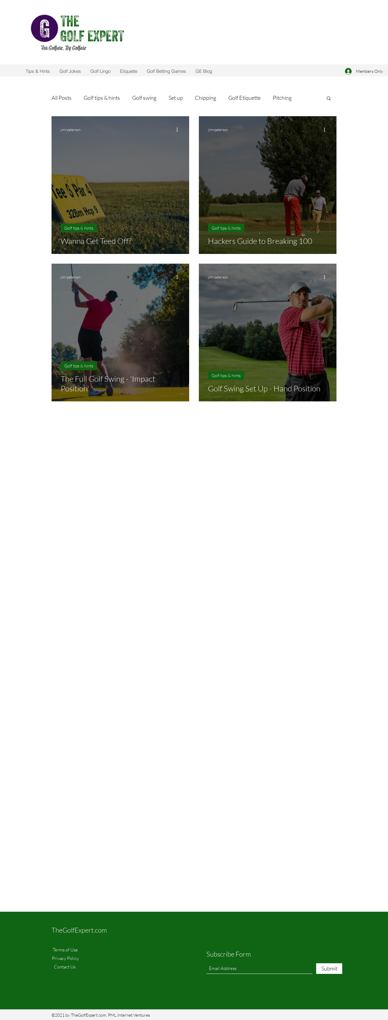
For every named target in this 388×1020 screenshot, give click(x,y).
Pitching (282, 97)
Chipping (205, 97)
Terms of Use (65, 950)
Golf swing (144, 97)
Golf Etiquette (244, 97)
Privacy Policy (65, 958)
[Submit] (329, 968)
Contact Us (65, 967)
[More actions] (179, 129)
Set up (176, 97)
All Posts (62, 97)
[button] (329, 99)
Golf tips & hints (102, 97)
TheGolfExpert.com (79, 930)
